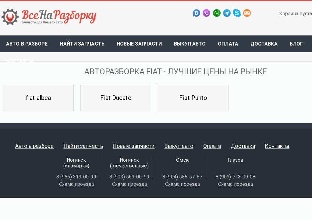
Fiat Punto (193, 97)
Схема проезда (76, 184)
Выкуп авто (190, 44)
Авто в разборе (27, 44)
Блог (296, 44)
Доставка (264, 44)
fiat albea (38, 97)
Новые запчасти (139, 44)
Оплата (228, 44)
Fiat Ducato (116, 97)
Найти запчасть (82, 44)
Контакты (20, 61)
